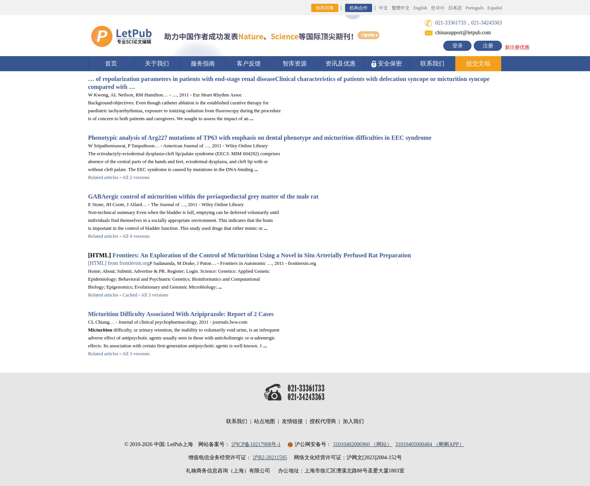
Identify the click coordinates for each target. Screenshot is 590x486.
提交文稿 (478, 63)
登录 (457, 46)
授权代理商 (323, 421)
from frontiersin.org (118, 263)
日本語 (455, 8)
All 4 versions (136, 236)
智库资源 (295, 63)
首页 (111, 63)
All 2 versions (136, 177)
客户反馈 (249, 63)
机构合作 (359, 8)
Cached (129, 295)
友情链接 (292, 421)
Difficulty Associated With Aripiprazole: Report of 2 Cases (181, 314)
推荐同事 (325, 8)
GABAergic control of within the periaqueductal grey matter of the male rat (203, 196)
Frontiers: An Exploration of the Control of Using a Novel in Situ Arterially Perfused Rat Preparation (262, 255)
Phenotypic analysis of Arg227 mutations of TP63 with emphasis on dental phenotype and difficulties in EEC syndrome (259, 137)
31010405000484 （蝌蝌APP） (429, 444)
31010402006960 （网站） (362, 444)
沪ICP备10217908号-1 (256, 444)
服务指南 (203, 63)
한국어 (437, 8)
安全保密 (386, 63)
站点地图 (264, 421)
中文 (383, 8)
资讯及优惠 (340, 63)
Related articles (103, 177)
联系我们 (432, 63)
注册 (488, 46)
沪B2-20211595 (270, 457)
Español (494, 8)
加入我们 (353, 421)
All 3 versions (154, 295)
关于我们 (157, 63)
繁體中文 (401, 8)
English (420, 8)
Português (474, 8)
